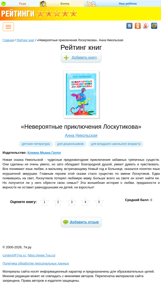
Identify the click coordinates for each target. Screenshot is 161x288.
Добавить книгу (84, 57)
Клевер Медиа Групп (44, 152)
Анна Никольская (81, 135)
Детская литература (36, 144)
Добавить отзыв (84, 222)
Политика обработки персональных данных (36, 263)
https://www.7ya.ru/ (41, 255)
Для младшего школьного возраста (116, 144)
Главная (8, 40)
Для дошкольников (70, 144)
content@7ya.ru (14, 255)
